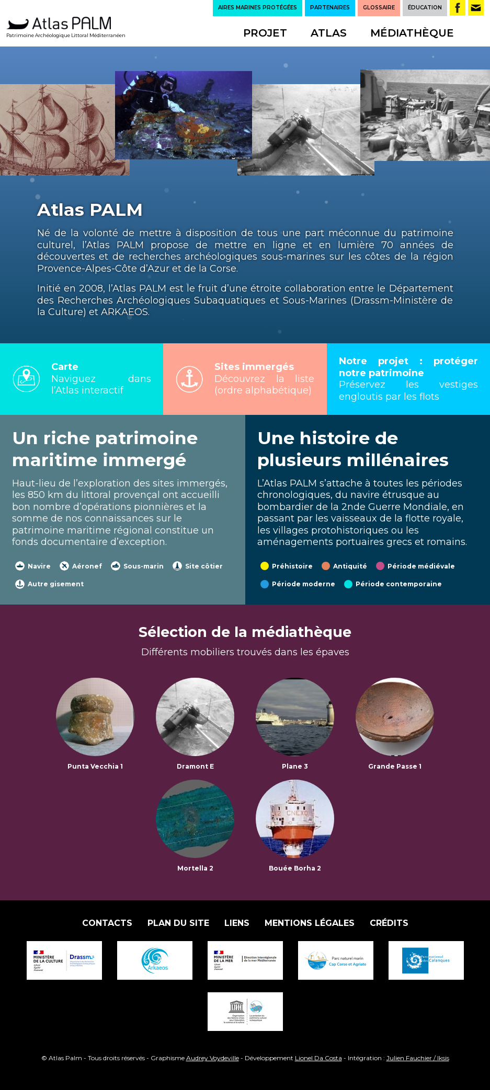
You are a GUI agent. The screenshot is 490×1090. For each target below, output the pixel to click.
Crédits (389, 923)
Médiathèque (412, 33)
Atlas (329, 33)
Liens (236, 923)
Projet (265, 33)
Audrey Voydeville (212, 1058)
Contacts (107, 923)
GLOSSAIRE (379, 7)
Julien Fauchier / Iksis (417, 1058)
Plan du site (178, 923)
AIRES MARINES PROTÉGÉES (257, 7)
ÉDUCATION (425, 7)
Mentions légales (310, 923)
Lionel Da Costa (318, 1058)
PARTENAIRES (330, 7)
